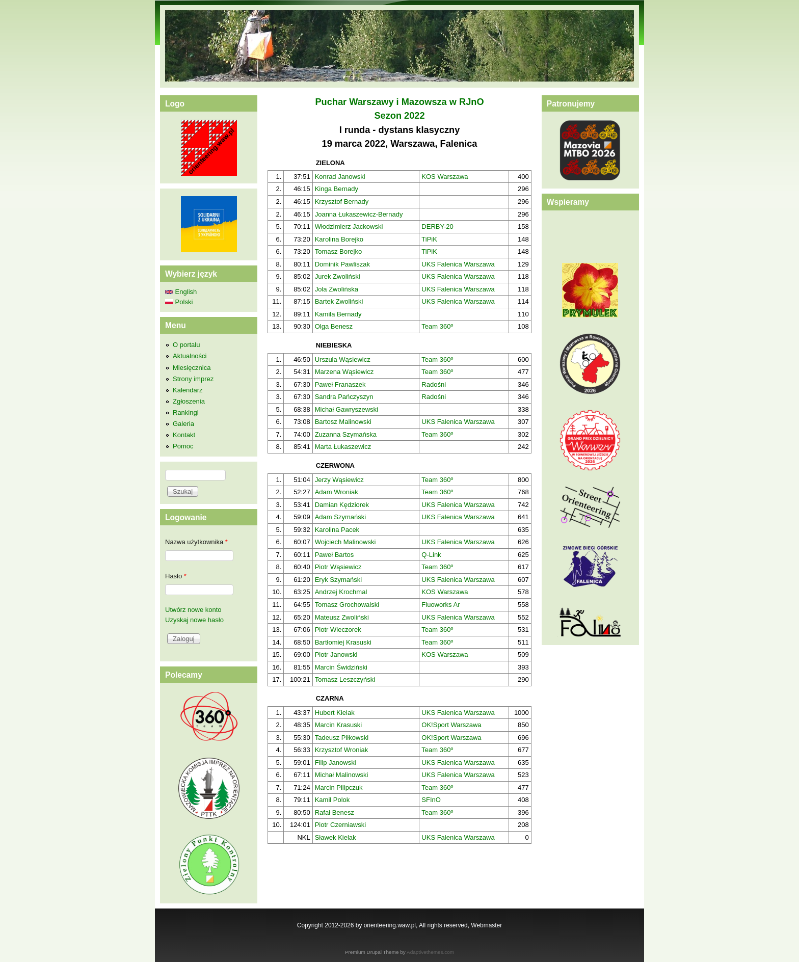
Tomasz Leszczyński (345, 679)
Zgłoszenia (189, 401)
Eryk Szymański (338, 579)
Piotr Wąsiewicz (338, 567)
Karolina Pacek (337, 529)
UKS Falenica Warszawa (457, 264)
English (181, 292)
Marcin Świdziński (341, 667)
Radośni (433, 384)
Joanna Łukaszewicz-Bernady (359, 214)
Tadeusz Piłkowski (342, 737)
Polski (179, 302)
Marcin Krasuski (338, 725)
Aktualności (189, 356)
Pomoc (183, 446)
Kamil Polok (332, 800)
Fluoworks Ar (440, 604)
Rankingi (186, 412)
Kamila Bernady (338, 314)
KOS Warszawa (444, 176)
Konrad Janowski (340, 176)
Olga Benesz (334, 326)
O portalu (186, 345)
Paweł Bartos (334, 554)
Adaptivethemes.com (430, 952)
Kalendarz (188, 390)
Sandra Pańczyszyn (344, 396)
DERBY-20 (437, 226)
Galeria (183, 423)
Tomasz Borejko (338, 251)
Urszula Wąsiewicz (342, 359)
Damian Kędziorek (342, 505)
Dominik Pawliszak (342, 264)
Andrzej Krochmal (341, 592)
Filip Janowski (335, 762)
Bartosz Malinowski (343, 421)
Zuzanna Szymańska (346, 434)
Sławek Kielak (335, 837)
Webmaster (486, 925)
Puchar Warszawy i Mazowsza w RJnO (399, 102)
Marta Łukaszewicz (343, 446)
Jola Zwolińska (336, 289)
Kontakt (184, 435)
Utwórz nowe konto (193, 609)
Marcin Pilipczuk (339, 787)
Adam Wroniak (336, 492)
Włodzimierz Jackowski (349, 226)
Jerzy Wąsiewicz (339, 480)
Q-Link (431, 554)
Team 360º (437, 326)
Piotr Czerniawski (340, 825)
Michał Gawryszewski (346, 409)
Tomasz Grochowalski (347, 604)
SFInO (431, 800)
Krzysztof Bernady (342, 201)
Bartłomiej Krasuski (343, 642)
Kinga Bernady (336, 189)
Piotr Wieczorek (338, 629)
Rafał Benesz (334, 812)
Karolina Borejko (339, 239)
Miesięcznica (191, 367)
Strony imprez (193, 379)
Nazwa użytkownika (196, 542)
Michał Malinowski (341, 775)
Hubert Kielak (335, 712)
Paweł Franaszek (340, 384)
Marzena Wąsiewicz (344, 372)
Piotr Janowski (336, 654)
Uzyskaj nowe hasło (194, 620)
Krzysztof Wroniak (341, 750)
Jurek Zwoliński (337, 276)
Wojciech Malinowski (345, 542)
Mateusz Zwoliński (342, 617)
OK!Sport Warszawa (451, 725)
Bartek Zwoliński (339, 301)
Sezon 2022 (399, 116)
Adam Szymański (340, 517)
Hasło (176, 576)
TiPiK (429, 239)
